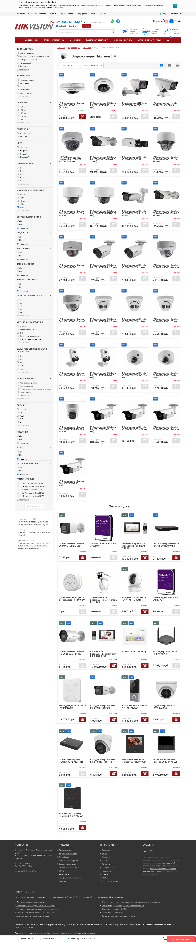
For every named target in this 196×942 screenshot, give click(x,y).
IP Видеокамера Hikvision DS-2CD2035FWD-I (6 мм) (134, 266)
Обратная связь (67, 14)
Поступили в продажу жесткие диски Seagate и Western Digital (33, 523)
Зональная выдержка (28, 336)
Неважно (22, 228)
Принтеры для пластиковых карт (30, 902)
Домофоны (75, 40)
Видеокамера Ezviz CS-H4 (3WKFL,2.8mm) (166, 706)
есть (20, 300)
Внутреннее (23, 133)
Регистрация (175, 14)
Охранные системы (123, 40)
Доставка (32, 14)
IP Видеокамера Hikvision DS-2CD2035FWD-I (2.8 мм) (103, 266)
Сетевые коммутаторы (149, 40)
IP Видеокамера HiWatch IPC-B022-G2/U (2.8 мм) (71, 652)
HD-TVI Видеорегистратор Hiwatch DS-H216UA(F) (166, 544)
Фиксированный (25, 53)
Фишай (21, 66)
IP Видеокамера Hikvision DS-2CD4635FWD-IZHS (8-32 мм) (134, 213)
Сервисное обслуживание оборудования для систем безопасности (131, 902)
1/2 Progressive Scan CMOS (30, 490)
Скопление (23, 396)
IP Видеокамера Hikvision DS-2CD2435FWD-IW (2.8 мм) (103, 375)
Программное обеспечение (70, 878)
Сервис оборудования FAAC (114, 912)
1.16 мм (21, 110)
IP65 (20, 174)
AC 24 (21, 422)
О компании (20, 14)
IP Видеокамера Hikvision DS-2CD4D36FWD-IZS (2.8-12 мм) (165, 159)
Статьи (105, 878)
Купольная (23, 83)
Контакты (53, 14)
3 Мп (20, 207)
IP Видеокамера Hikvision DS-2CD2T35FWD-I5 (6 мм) (166, 428)
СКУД (61, 871)
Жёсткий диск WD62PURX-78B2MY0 (103, 544)
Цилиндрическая (25, 80)
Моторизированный (27, 60)
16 (19, 306)
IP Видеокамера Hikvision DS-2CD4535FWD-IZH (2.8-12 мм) (71, 213)
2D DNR (21, 326)
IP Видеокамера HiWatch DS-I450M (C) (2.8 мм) (71, 544)
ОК (175, 6)
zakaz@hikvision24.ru (68, 26)
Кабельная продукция (97, 40)
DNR (20, 333)
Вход (163, 14)
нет (20, 303)
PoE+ (20, 416)
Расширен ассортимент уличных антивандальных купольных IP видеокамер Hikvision (34, 546)
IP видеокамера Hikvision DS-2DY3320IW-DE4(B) (165, 104)
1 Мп (20, 198)
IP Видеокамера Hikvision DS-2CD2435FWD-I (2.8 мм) (72, 374)
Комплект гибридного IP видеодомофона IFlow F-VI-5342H (133, 545)
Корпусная (23, 86)
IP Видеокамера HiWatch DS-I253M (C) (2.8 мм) (102, 760)
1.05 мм (21, 107)
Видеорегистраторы (54, 40)
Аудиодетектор (25, 386)
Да (19, 221)
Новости (102, 14)
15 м (20, 369)
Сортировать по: (68, 65)
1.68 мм (21, 120)
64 (19, 313)
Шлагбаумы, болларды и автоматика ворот (35, 905)
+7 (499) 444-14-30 (69, 22)
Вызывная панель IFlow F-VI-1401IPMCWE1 (134, 706)
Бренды (93, 14)
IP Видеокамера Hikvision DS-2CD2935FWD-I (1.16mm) (71, 105)
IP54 (20, 171)
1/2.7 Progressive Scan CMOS (30, 496)
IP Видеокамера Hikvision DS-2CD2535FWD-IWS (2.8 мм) (134, 375)
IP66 (20, 181)
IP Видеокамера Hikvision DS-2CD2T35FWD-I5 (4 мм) (134, 428)
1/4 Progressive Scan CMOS (30, 483)
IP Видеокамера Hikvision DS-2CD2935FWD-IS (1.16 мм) (103, 105)
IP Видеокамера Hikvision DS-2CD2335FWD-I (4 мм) (134, 320)
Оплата (42, 14)
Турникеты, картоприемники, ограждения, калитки (38, 909)
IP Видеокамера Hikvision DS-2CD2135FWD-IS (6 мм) (72, 320)
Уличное (22, 137)
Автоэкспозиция (25, 330)
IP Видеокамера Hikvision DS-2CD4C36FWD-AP (134, 158)
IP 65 (20, 177)
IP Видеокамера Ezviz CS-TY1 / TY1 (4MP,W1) (134, 598)
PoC (20, 419)
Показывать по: (91, 65)
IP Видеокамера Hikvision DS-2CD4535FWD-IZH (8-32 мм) (103, 213)
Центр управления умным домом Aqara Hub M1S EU (72, 598)
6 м (19, 359)
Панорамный (24, 63)
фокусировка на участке (29, 339)
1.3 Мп (21, 201)
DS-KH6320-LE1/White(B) (133, 651)
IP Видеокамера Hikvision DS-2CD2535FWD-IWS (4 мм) (165, 375)
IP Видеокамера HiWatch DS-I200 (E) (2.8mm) (102, 706)
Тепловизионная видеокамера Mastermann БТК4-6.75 (103, 599)
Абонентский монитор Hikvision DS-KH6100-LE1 (165, 760)
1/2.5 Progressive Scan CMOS (30, 493)
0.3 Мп (21, 195)
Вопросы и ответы (110, 881)
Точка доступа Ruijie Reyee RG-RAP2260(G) (72, 706)
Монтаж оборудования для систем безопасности (123, 905)
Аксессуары (64, 874)
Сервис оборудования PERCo (114, 909)
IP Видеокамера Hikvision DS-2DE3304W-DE (71, 266)
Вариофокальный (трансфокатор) (33, 56)
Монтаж (86, 26)
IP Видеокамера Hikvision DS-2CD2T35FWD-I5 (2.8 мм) (103, 429)
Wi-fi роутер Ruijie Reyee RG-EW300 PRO (165, 652)
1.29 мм (21, 116)
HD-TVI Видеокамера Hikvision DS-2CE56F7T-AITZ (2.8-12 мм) (70, 159)
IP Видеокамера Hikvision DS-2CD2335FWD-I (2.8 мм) (103, 320)
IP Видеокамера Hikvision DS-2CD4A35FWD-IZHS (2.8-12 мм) (166, 213)
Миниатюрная (24, 93)
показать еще (23, 69)
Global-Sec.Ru (72, 897)
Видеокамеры (32, 40)
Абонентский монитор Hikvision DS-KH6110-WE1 (134, 760)
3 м (19, 356)
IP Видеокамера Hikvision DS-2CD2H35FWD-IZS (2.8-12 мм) (71, 429)
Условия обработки (39, 8)
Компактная (23, 90)
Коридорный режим (27, 383)
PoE (20, 413)
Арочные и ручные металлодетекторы (32, 916)
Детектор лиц (24, 392)
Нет (19, 224)
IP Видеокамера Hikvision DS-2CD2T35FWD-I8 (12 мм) (71, 483)
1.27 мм (21, 113)
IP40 (20, 168)
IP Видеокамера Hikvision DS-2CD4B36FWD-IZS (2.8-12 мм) (103, 159)
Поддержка (82, 14)
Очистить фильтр (34, 506)
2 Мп (20, 204)
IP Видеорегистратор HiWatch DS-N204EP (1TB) (71, 760)
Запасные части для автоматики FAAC (118, 916)
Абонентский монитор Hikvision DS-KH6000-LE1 (71, 814)
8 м (19, 362)
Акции (104, 853)
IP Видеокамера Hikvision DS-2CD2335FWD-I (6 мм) (165, 320)
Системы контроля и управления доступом (35, 912)
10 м (20, 366)
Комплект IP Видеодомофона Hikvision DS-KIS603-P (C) (103, 653)
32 (19, 309)
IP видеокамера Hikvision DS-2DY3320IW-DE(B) (134, 104)
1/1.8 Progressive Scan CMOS (30, 486)
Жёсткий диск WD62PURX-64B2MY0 (166, 598)
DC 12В (21, 409)
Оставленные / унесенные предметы (34, 389)
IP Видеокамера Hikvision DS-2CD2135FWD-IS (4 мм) (166, 266)
